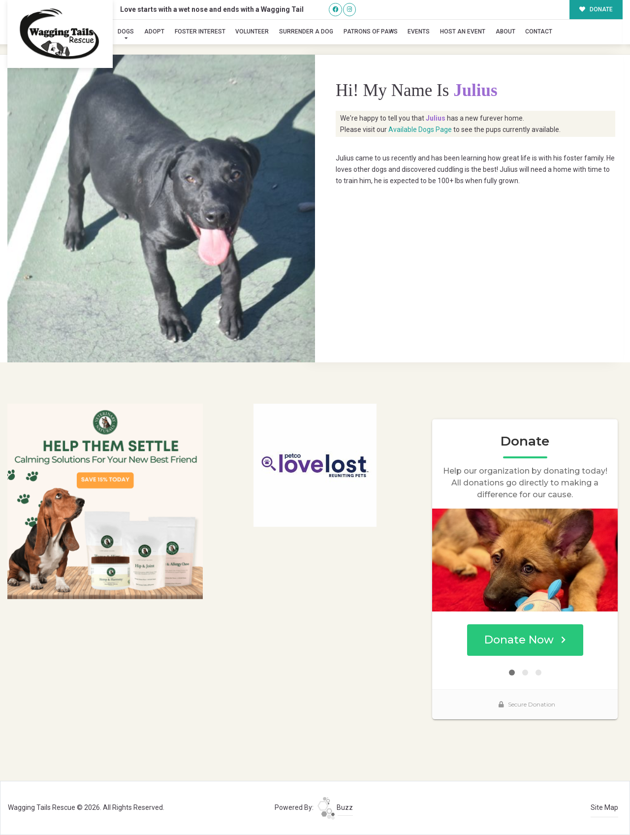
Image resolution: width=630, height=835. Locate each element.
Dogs (126, 31)
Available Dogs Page (420, 129)
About (505, 31)
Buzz (335, 807)
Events (419, 31)
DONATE (596, 9)
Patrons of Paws (371, 31)
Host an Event (462, 31)
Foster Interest (200, 31)
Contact (538, 31)
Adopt (154, 31)
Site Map (604, 807)
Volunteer (252, 31)
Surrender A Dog (306, 31)
